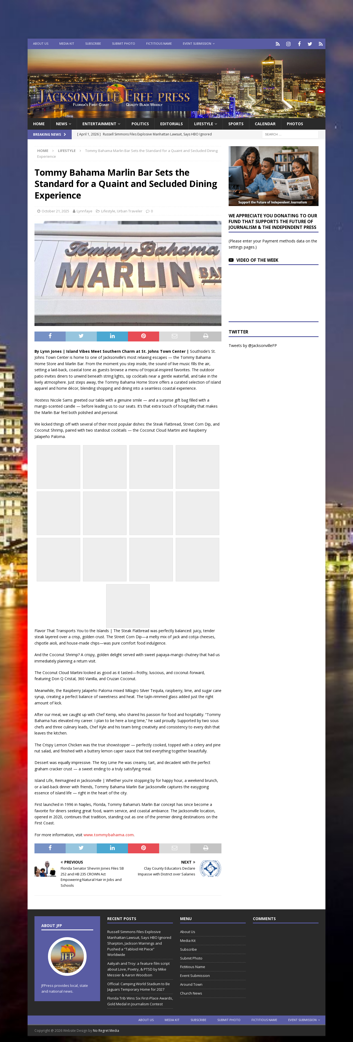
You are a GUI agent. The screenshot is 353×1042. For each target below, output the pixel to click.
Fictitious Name (159, 43)
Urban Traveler (129, 210)
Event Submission (197, 43)
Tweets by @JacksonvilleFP (253, 344)
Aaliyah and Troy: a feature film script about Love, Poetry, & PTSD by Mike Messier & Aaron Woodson (138, 968)
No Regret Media (106, 1029)
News (61, 122)
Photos (295, 122)
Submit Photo (123, 43)
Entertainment (99, 122)
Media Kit (66, 43)
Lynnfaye (84, 210)
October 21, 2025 (55, 210)
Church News (191, 992)
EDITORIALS (171, 122)
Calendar (265, 122)
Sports (236, 122)
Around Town (191, 983)
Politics (140, 122)
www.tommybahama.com (109, 834)
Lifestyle (203, 122)
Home (39, 122)
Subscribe (93, 43)
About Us (40, 43)
